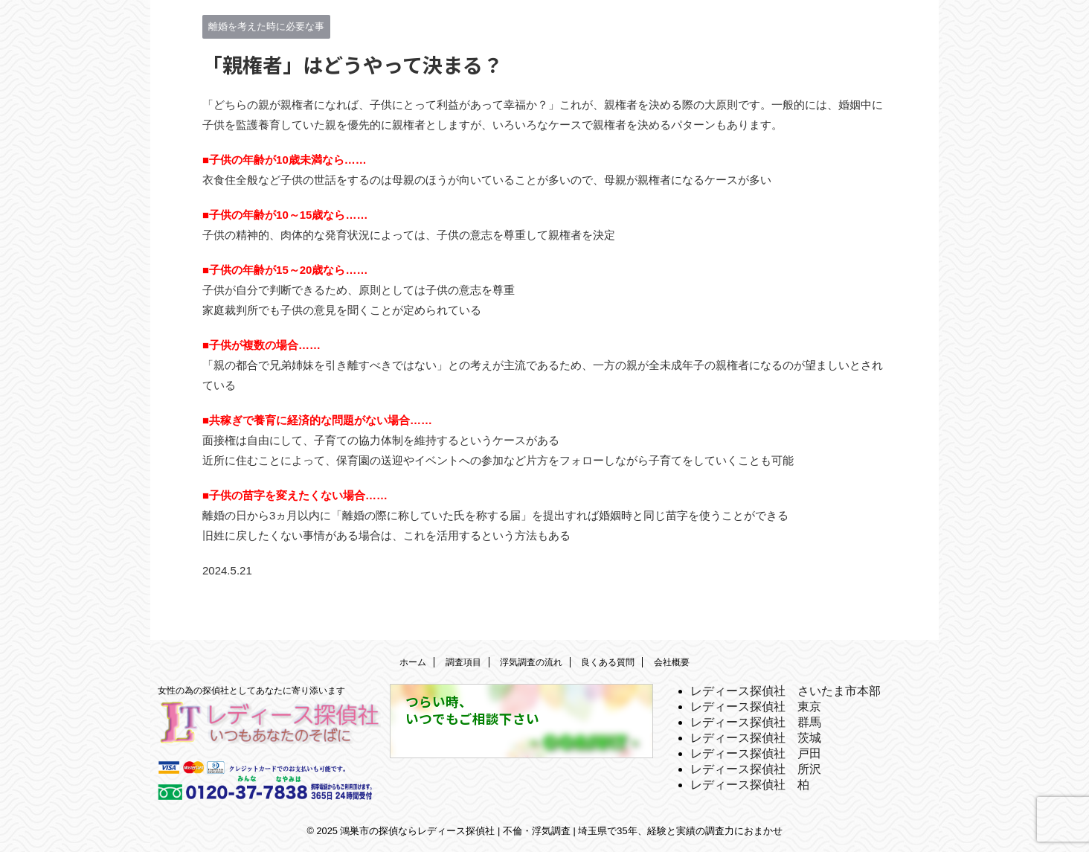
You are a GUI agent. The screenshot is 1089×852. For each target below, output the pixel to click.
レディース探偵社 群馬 (755, 722)
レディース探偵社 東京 (755, 706)
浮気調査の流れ (531, 662)
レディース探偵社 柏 (749, 784)
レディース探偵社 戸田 (755, 753)
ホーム (412, 662)
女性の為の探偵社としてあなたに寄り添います (251, 690)
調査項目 (463, 662)
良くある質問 (608, 662)
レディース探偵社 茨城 (755, 737)
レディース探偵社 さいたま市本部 (785, 691)
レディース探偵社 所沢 (755, 769)
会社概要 (672, 662)
